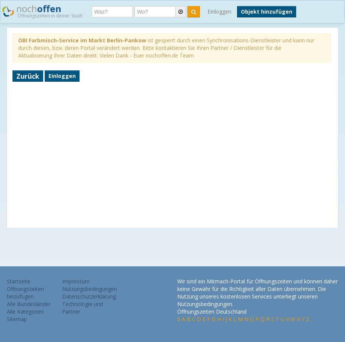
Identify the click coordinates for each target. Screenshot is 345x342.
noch (42, 11)
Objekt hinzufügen (266, 11)
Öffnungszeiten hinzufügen (25, 292)
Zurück (27, 76)
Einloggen (219, 11)
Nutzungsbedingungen (89, 288)
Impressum (76, 281)
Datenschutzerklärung (89, 296)
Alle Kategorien (25, 311)
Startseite (18, 281)
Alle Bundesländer (29, 304)
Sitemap (17, 319)
